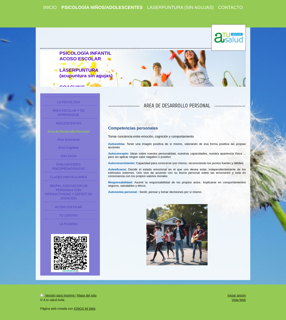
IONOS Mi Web (84, 308)
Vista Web (239, 300)
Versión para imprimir (58, 295)
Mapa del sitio (87, 295)
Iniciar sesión (236, 295)
